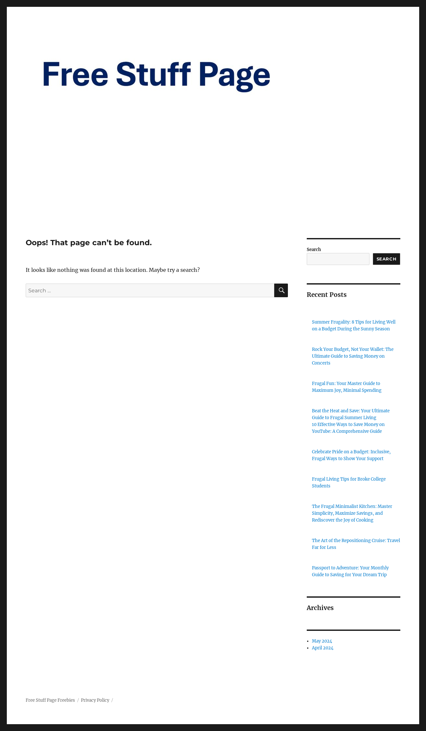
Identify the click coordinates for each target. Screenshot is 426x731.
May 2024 (322, 641)
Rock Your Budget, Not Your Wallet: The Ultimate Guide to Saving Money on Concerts (353, 356)
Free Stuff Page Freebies (50, 700)
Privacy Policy (95, 700)
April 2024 (322, 648)
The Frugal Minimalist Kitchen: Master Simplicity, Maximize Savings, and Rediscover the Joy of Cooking (352, 513)
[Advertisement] (213, 189)
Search (314, 249)
